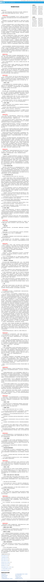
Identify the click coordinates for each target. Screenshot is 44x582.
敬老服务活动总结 (13, 2)
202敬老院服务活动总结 (4, 557)
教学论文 (32, 0)
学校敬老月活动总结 (4, 577)
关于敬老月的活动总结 (34, 20)
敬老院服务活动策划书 (5, 575)
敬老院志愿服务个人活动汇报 (40, 12)
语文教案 (27, 0)
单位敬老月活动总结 (34, 14)
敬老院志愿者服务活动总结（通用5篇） (40, 14)
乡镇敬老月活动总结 (40, 13)
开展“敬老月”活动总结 (34, 8)
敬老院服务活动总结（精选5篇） (5, 562)
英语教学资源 (37, 0)
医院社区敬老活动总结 (34, 12)
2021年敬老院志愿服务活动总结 (5, 568)
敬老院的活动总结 (34, 9)
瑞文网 (9, 2)
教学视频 (34, 0)
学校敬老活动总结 (40, 20)
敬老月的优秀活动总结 (18, 575)
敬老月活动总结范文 (4, 576)
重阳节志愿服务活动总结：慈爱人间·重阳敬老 (34, 18)
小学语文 (22, 0)
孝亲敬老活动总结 (40, 9)
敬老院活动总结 (34, 19)
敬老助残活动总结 (40, 19)
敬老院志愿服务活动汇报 (4, 570)
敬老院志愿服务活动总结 (4, 555)
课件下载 (30, 0)
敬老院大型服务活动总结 (4, 560)
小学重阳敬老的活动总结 (18, 577)
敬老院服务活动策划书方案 (19, 578)
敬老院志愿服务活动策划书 (40, 18)
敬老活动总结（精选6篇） (34, 25)
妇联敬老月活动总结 (40, 6)
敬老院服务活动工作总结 (4, 565)
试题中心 (43, 0)
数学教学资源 (40, 0)
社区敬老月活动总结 (18, 576)
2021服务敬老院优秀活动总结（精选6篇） (7, 578)
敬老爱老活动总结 (40, 7)
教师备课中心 (24, 0)
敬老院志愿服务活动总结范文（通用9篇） (34, 7)
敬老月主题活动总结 (40, 21)
